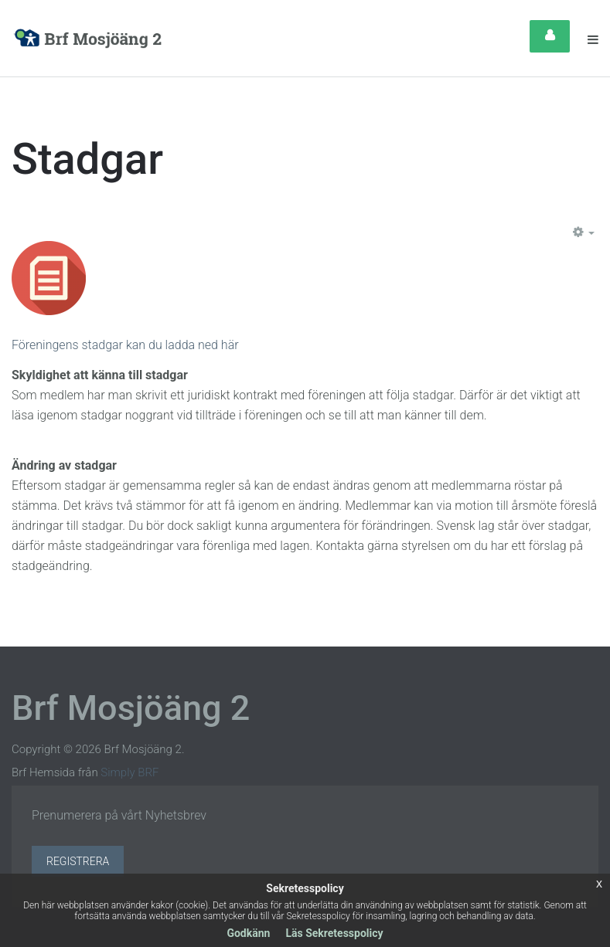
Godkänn (248, 933)
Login (550, 36)
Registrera (77, 861)
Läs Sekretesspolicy (334, 933)
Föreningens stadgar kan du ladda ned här (125, 345)
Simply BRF (129, 772)
